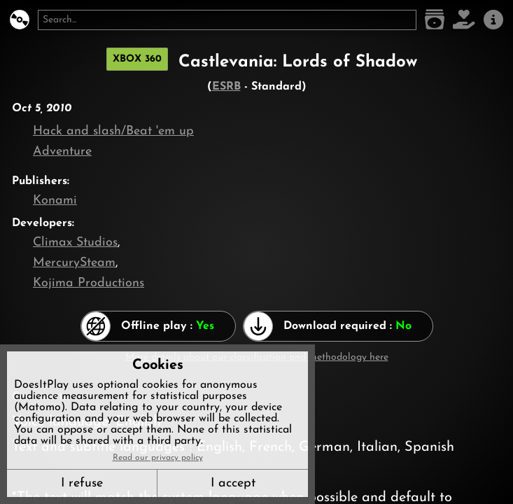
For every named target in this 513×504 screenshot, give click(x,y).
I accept (233, 483)
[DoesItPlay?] (20, 20)
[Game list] (435, 20)
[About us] (493, 20)
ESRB (226, 86)
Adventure (62, 151)
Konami (55, 200)
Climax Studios (75, 242)
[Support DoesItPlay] (464, 20)
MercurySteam (74, 263)
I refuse (82, 483)
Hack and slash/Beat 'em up (113, 131)
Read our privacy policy (158, 458)
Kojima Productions (88, 283)
